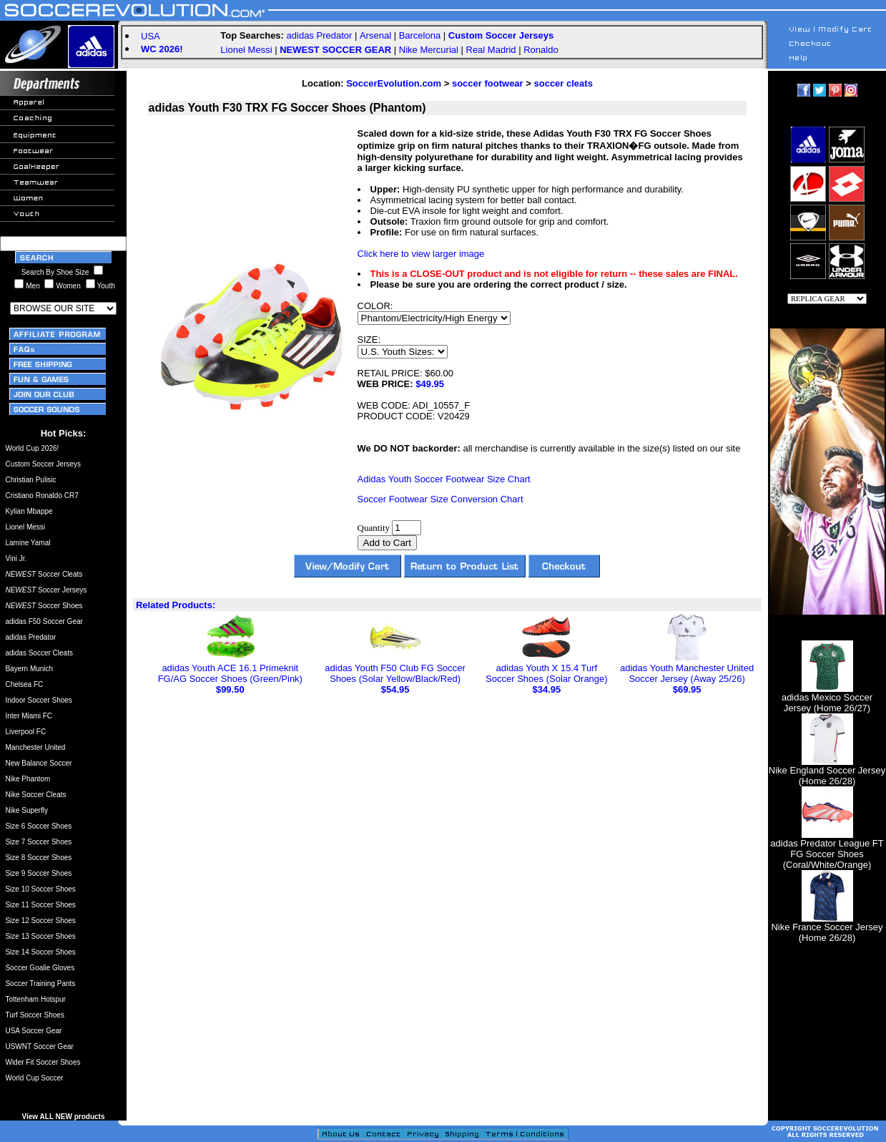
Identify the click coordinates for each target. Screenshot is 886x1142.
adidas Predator (320, 35)
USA (150, 36)
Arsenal (375, 35)
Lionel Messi (246, 49)
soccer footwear (487, 83)
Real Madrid (491, 49)
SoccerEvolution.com (393, 83)
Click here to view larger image (421, 253)
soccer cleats (562, 83)
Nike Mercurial (428, 49)
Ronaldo (540, 49)
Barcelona (420, 35)
